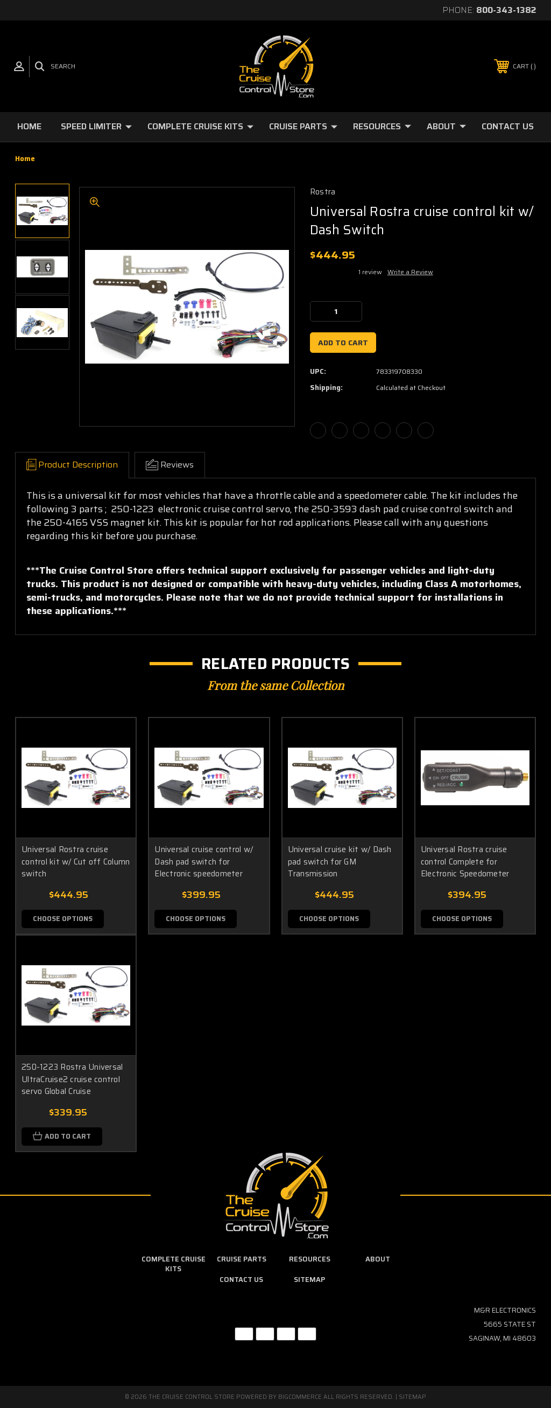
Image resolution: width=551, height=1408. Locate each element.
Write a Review (410, 272)
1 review (370, 272)
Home (29, 126)
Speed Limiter (96, 126)
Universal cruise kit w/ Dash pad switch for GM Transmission (340, 861)
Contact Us (508, 126)
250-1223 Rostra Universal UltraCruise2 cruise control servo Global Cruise (72, 1079)
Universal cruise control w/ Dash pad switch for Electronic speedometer (203, 861)
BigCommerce (300, 1397)
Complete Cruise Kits (200, 126)
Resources (382, 126)
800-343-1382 (506, 10)
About (446, 126)
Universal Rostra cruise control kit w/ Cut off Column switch (76, 861)
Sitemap (309, 1280)
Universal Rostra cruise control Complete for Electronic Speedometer (465, 861)
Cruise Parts (303, 126)
